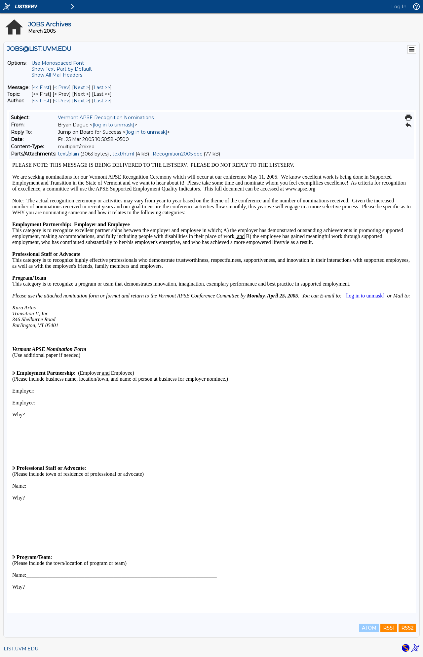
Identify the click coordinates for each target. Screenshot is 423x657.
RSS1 (389, 628)
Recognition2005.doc (177, 154)
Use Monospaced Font (57, 63)
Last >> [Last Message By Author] (102, 101)
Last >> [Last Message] (102, 87)
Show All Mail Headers (56, 75)
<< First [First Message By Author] (41, 101)
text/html (123, 154)
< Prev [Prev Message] (61, 87)
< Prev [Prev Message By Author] (61, 101)
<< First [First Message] (41, 87)
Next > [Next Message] (81, 87)
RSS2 (407, 628)
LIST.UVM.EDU (21, 649)
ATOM (369, 628)
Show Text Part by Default (61, 69)
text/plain (68, 154)
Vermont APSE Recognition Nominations (106, 118)
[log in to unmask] (114, 125)
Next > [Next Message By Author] (81, 101)
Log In (398, 7)
